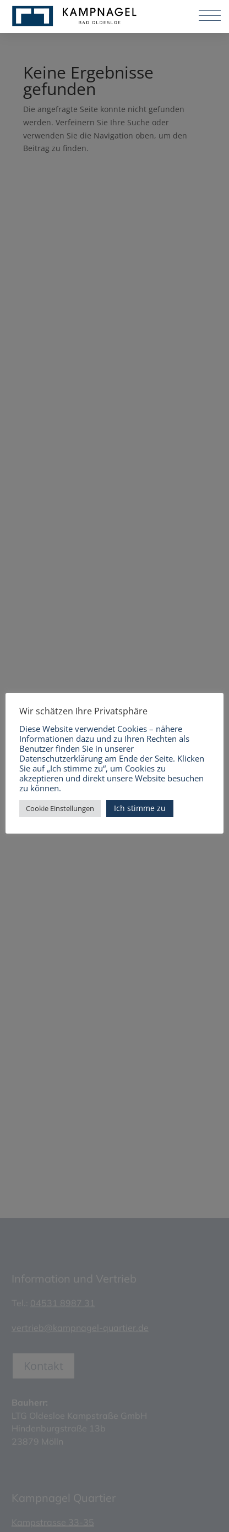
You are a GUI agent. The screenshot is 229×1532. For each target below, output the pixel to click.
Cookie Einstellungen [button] (60, 808)
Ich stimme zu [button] (140, 808)
